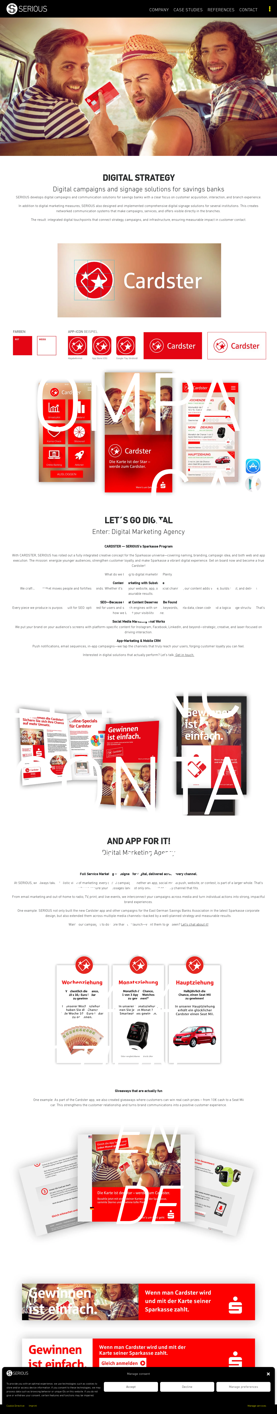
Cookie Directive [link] (15, 1406)
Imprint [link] (33, 1406)
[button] (268, 1374)
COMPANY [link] (159, 10)
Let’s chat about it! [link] (194, 924)
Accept (131, 1386)
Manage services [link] (257, 1406)
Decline (187, 1386)
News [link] (103, 875)
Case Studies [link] (188, 10)
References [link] (221, 10)
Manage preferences (243, 1386)
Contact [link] (248, 10)
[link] (39, 13)
